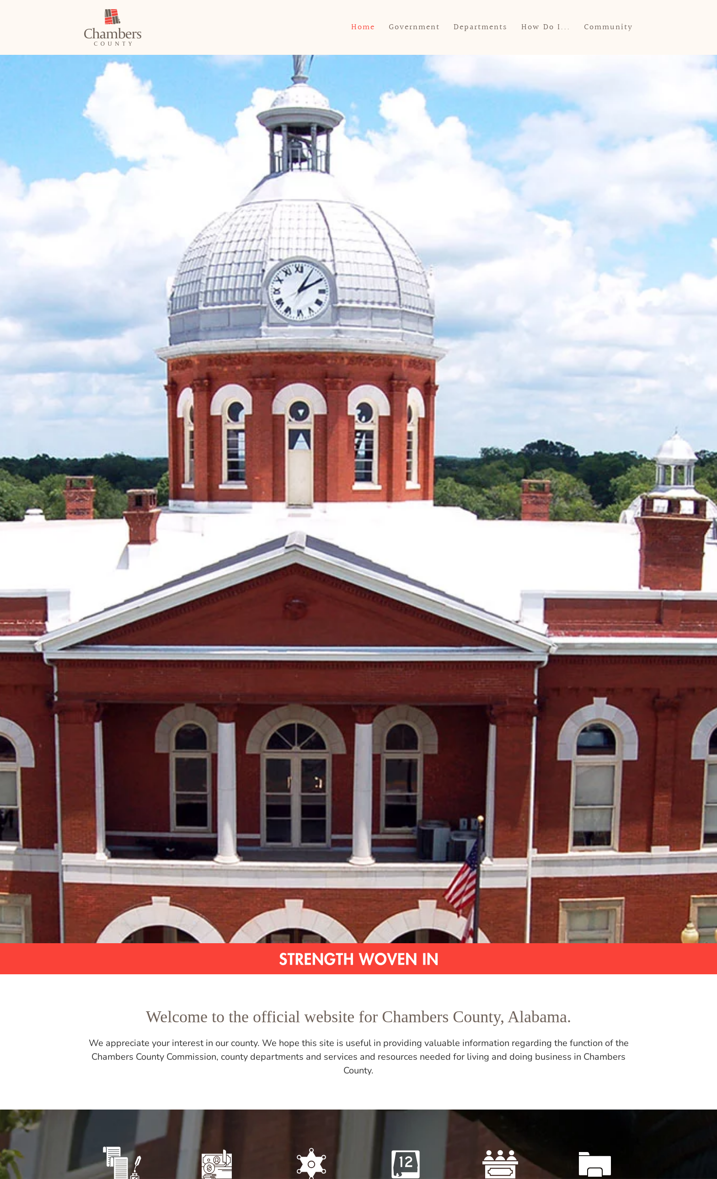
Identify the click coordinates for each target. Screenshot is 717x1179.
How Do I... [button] (545, 27)
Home (363, 27)
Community (608, 27)
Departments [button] (481, 27)
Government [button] (414, 27)
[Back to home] (112, 27)
